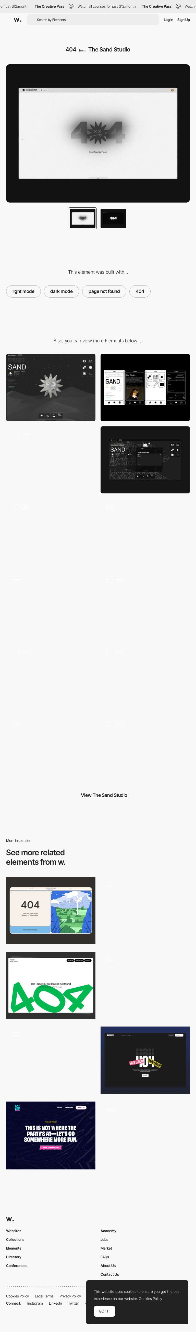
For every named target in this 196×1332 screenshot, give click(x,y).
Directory (13, 1257)
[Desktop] (50, 387)
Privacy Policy (70, 1296)
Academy (108, 1231)
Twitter (73, 1303)
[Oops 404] (50, 1060)
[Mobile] (145, 387)
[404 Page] (145, 1060)
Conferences (16, 1265)
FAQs (105, 1257)
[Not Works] (50, 532)
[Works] (145, 532)
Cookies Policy (17, 1296)
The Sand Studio (109, 49)
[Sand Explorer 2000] (50, 677)
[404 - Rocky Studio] (145, 910)
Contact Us (110, 1274)
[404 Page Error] (50, 910)
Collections (15, 1239)
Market (106, 1248)
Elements (13, 1248)
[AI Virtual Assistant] (50, 749)
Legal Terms (44, 1296)
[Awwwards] (17, 20)
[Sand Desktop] (50, 460)
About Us (108, 1265)
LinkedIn (55, 1303)
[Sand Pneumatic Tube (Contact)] (145, 460)
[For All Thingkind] (145, 604)
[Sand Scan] (50, 604)
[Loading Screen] (145, 677)
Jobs (104, 1239)
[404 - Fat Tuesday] (50, 1135)
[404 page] (50, 985)
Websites (13, 1231)
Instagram (35, 1303)
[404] (145, 985)
